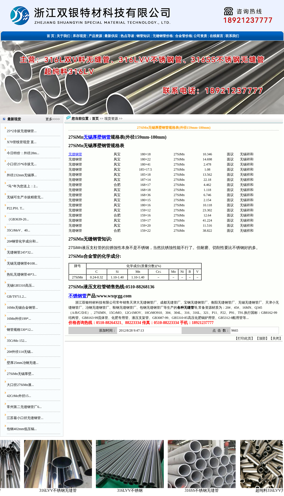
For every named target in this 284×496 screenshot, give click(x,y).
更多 (49, 119)
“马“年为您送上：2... (22, 186)
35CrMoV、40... (18, 230)
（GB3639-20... (18, 219)
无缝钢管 (75, 154)
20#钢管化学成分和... (22, 241)
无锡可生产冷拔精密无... (25, 197)
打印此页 (244, 338)
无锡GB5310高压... (21, 285)
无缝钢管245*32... (20, 252)
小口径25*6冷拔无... (21, 164)
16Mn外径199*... (19, 319)
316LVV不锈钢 (133, 490)
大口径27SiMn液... (20, 385)
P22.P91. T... (15, 208)
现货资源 (111, 119)
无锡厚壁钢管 (97, 137)
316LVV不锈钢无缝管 (61, 490)
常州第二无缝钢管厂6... (24, 407)
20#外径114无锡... (20, 352)
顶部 (262, 338)
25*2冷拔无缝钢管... (21, 131)
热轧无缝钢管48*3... (21, 274)
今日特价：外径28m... (23, 153)
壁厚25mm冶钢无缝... (22, 363)
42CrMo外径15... (19, 396)
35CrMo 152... (17, 341)
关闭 (275, 338)
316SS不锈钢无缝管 (205, 490)
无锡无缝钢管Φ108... (22, 263)
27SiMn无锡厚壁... (20, 374)
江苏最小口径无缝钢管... (25, 418)
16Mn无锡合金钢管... (22, 308)
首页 (95, 119)
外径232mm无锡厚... (22, 175)
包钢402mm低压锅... (22, 429)
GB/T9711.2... (16, 297)
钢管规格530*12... (20, 330)
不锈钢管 (77, 295)
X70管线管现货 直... (21, 142)
